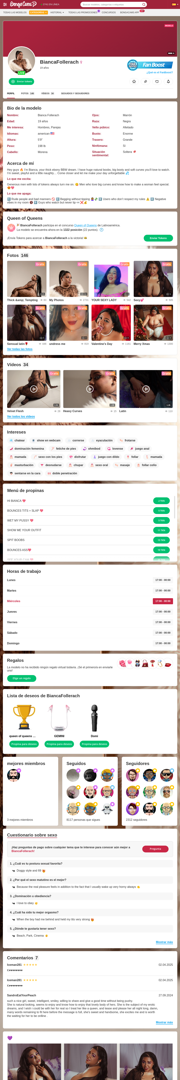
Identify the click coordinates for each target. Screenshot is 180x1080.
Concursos (109, 12)
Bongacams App (130, 12)
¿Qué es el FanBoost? (160, 72)
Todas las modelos (14, 12)
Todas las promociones (83, 12)
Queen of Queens (85, 225)
